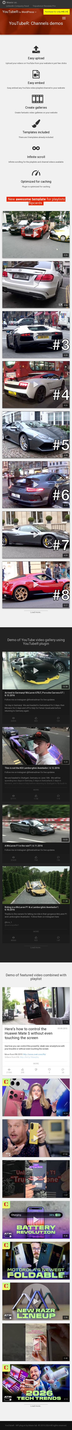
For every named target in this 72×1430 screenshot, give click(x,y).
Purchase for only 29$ (56, 12)
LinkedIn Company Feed (17, 6)
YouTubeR (10, 12)
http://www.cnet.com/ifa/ (34, 1054)
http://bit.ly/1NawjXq (29, 1057)
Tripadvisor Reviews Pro (44, 6)
